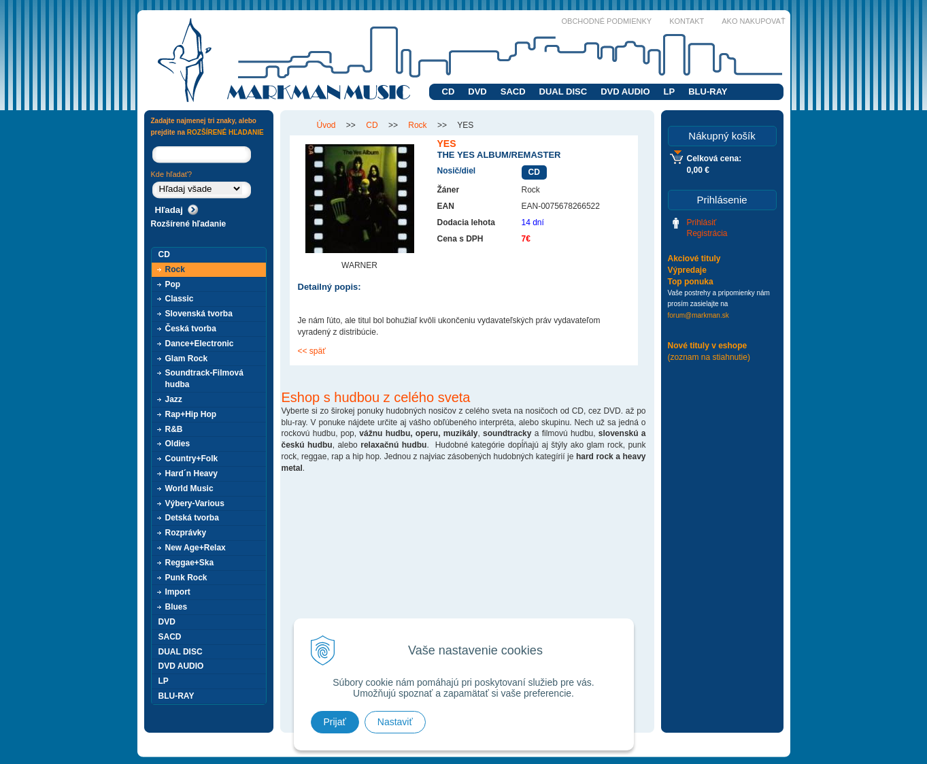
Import (177, 592)
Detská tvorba (192, 517)
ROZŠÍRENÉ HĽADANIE (225, 132)
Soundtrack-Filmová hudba (204, 378)
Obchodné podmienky (607, 21)
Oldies (177, 443)
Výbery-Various (194, 503)
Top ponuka (690, 281)
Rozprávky (186, 532)
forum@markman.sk (698, 315)
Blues (176, 607)
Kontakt (686, 21)
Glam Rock (186, 358)
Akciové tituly (694, 258)
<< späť (312, 351)
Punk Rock (186, 577)
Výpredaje (687, 270)
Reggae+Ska (189, 562)
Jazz (173, 399)
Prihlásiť (702, 222)
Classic (179, 298)
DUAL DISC (563, 91)
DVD (477, 91)
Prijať (335, 721)
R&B (174, 429)
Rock (175, 269)
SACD (513, 91)
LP (669, 91)
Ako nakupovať (753, 21)
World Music (189, 488)
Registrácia (707, 233)
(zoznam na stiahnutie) (709, 357)
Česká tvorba (190, 328)
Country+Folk (191, 458)
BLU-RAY (707, 91)
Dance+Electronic (199, 343)
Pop (173, 284)
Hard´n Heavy (191, 473)
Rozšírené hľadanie (188, 224)
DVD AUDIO (625, 91)
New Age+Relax (195, 547)
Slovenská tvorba (199, 313)
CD (448, 91)
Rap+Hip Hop (191, 414)
